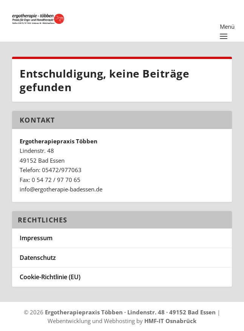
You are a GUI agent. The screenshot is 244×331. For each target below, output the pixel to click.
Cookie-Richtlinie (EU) (50, 277)
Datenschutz (38, 257)
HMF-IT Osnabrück (170, 321)
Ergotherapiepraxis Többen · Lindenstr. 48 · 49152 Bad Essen (130, 312)
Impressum (36, 238)
